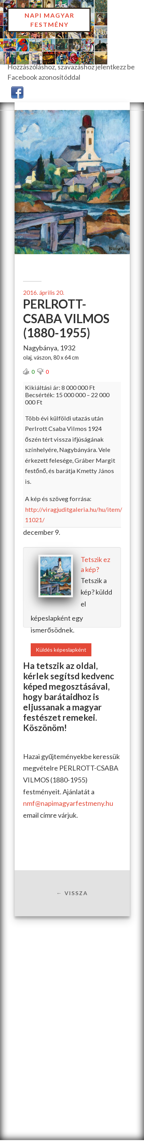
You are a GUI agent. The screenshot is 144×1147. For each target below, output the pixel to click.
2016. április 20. (43, 292)
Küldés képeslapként (61, 649)
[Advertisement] (72, 991)
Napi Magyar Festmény (49, 20)
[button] (17, 91)
